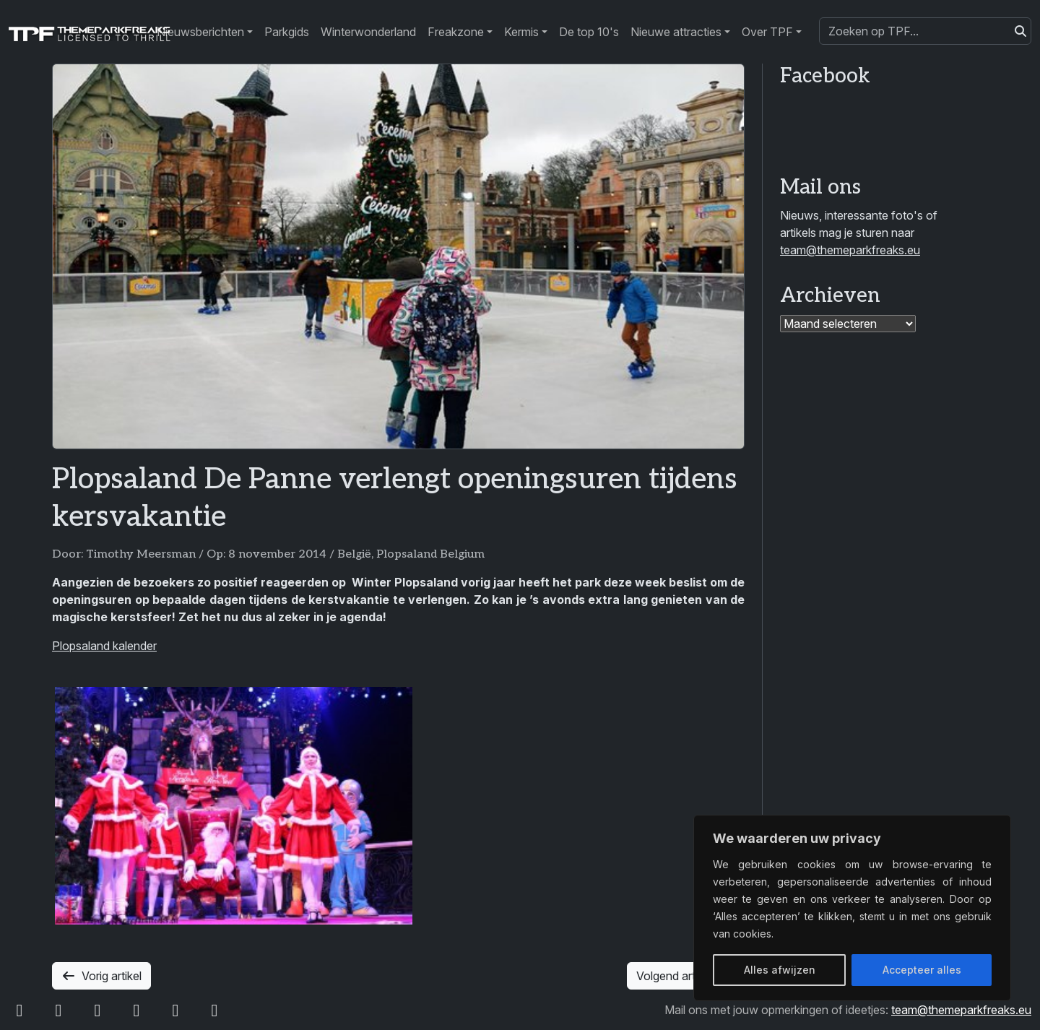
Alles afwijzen (779, 970)
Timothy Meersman (141, 554)
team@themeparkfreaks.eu (850, 250)
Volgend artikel (685, 976)
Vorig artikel (101, 976)
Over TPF (767, 32)
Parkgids (286, 32)
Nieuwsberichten (200, 32)
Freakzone (456, 32)
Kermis (521, 32)
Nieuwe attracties (676, 32)
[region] (852, 908)
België (354, 554)
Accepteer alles (922, 970)
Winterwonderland (368, 32)
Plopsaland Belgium (430, 554)
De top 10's (589, 32)
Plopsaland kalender (104, 646)
